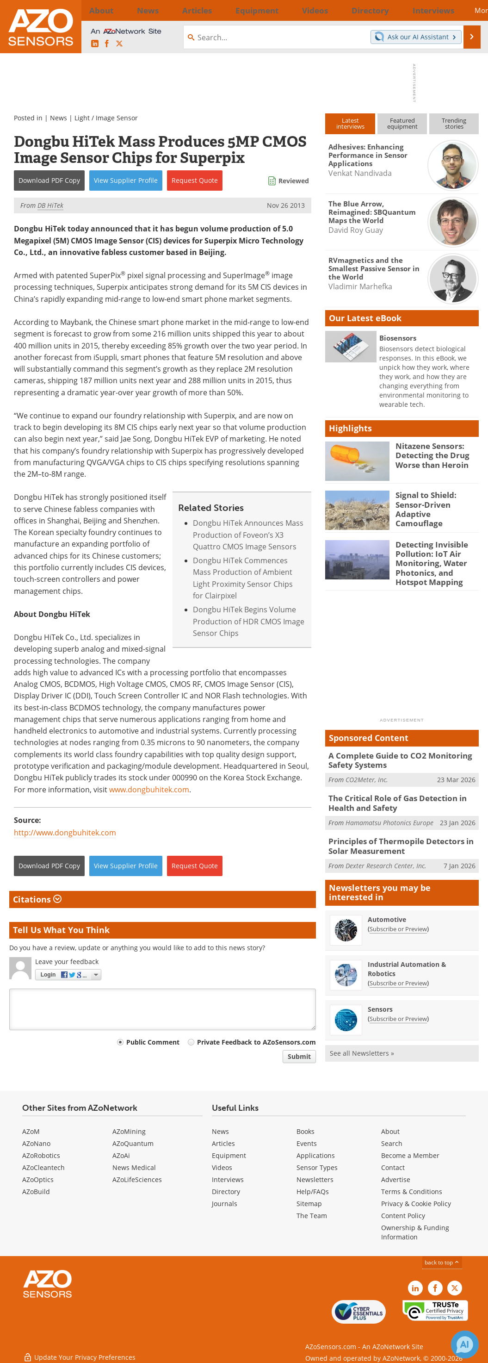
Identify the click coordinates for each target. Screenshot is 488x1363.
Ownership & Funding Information (415, 1232)
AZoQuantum (133, 1143)
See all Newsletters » (362, 1040)
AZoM (31, 1131)
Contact (393, 1167)
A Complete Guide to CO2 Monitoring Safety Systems (393, 754)
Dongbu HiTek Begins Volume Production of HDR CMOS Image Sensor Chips (248, 621)
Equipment (229, 1155)
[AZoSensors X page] (119, 44)
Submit (299, 1056)
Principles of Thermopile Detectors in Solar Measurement (403, 835)
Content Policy (403, 1215)
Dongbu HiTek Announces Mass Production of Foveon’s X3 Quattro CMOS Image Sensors (248, 535)
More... (464, 10)
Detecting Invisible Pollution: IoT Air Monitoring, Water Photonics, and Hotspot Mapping (435, 561)
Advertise (395, 1179)
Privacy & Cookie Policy (416, 1203)
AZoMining (129, 1131)
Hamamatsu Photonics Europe (389, 812)
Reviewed (293, 180)
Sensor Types (317, 1167)
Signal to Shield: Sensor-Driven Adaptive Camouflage (436, 503)
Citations (37, 899)
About (390, 1131)
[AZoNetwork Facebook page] (107, 44)
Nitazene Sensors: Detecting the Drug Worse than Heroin (428, 454)
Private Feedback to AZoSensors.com (256, 1042)
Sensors (380, 996)
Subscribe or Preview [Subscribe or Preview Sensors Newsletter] (398, 1006)
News (58, 117)
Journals (224, 1203)
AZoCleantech (43, 1167)
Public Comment (152, 1042)
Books (306, 1131)
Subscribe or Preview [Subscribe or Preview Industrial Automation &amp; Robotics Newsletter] (398, 970)
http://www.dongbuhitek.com (65, 833)
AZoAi (121, 1155)
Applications (316, 1155)
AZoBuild (36, 1191)
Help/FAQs (313, 1191)
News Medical (134, 1167)
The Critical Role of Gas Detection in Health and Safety (391, 794)
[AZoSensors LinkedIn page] (95, 44)
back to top (442, 1262)
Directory (226, 1191)
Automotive (387, 906)
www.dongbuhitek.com (149, 789)
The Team (312, 1215)
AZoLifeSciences (137, 1179)
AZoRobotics (41, 1155)
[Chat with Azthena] (465, 1344)
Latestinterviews (350, 123)
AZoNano (36, 1143)
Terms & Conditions (411, 1191)
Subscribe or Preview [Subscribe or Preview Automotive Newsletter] (398, 916)
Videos (222, 1167)
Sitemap (309, 1203)
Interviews (228, 1179)
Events (307, 1143)
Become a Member (410, 1155)
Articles (223, 1143)
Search (391, 1143)
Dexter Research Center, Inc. (386, 853)
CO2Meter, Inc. (367, 771)
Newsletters (315, 1179)
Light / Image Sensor (106, 117)
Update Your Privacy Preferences (79, 1351)
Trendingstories (454, 123)
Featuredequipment (402, 123)
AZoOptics (38, 1179)
